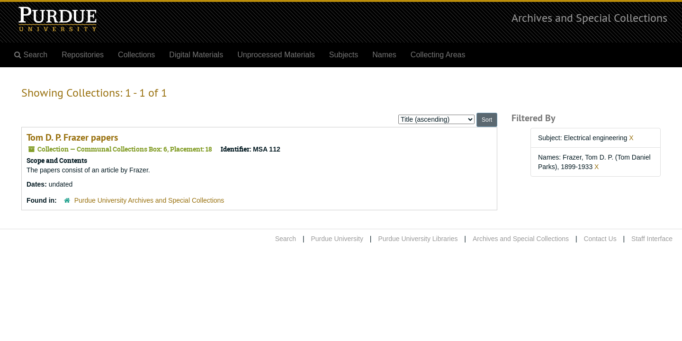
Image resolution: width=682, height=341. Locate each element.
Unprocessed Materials (276, 55)
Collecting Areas (438, 55)
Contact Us (599, 238)
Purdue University (337, 238)
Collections (136, 55)
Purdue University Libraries (418, 238)
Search (285, 238)
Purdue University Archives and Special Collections (149, 200)
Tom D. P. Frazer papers (72, 137)
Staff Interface (652, 238)
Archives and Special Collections (589, 17)
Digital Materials (196, 55)
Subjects (343, 55)
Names (384, 55)
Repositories (83, 55)
